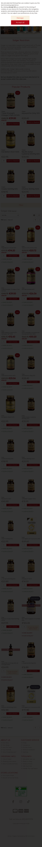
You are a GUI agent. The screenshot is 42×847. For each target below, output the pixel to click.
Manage (20, 18)
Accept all (20, 22)
